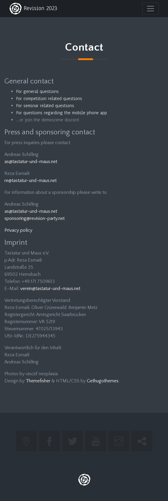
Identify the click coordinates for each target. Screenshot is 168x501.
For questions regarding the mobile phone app (61, 113)
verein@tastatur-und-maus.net (50, 288)
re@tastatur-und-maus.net (30, 180)
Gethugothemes (103, 381)
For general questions (37, 91)
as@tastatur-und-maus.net (30, 161)
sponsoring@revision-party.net (34, 218)
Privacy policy (18, 230)
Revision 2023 (33, 8)
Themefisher (38, 381)
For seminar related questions (45, 106)
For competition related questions (49, 99)
